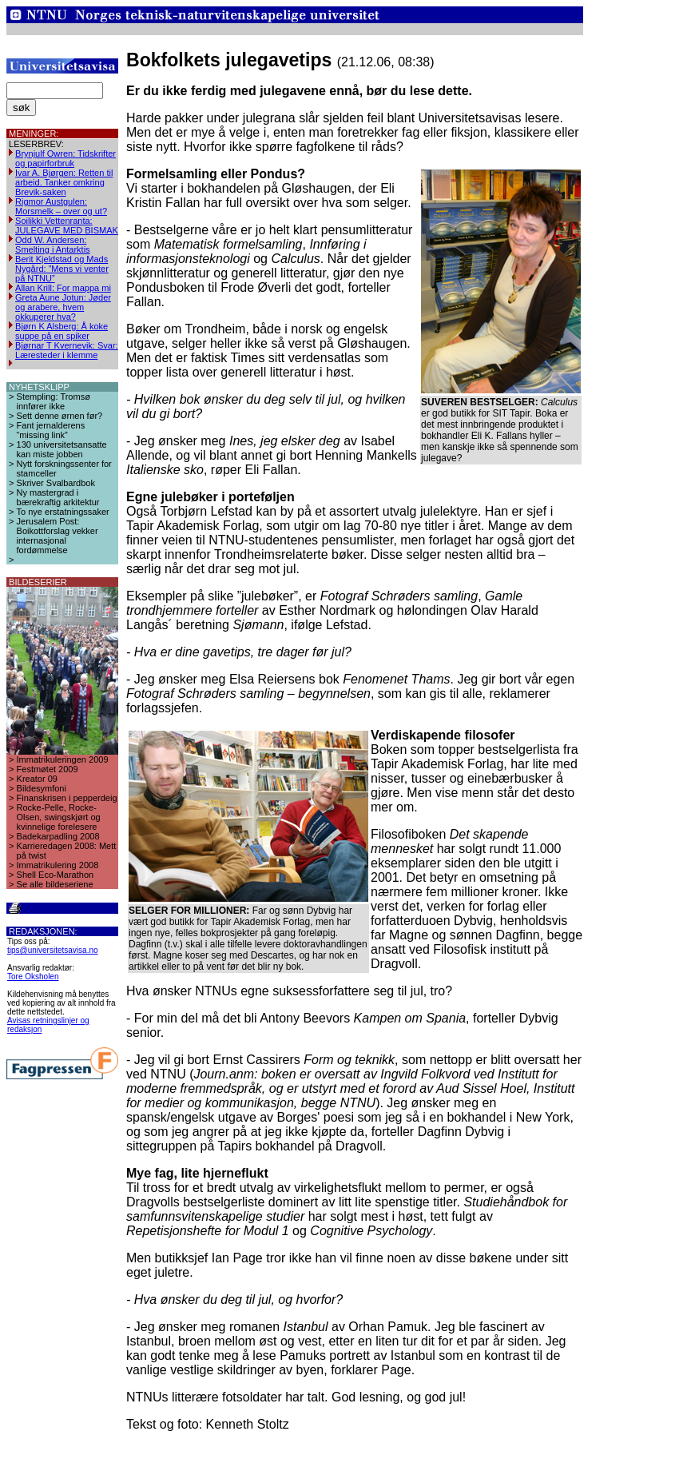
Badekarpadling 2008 (58, 836)
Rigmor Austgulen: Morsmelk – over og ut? (61, 206)
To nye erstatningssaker (63, 511)
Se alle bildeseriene (55, 884)
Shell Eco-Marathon (55, 874)
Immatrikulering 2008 (58, 865)
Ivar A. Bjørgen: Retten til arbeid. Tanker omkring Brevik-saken (64, 182)
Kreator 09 (37, 778)
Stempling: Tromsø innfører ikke (53, 401)
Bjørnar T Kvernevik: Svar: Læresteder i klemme (66, 350)
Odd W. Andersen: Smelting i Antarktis (52, 244)
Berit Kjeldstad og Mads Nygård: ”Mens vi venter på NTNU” (62, 268)
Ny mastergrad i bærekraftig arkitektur (58, 497)
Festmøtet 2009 (47, 769)
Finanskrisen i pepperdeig (67, 798)
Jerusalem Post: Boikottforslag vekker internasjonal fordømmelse (57, 535)
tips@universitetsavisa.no (52, 950)
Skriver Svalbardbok (56, 483)
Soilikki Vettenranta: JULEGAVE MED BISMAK (66, 225)
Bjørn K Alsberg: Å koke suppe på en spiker (61, 331)
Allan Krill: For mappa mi (63, 288)
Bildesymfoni (41, 788)
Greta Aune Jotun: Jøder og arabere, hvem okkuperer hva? (63, 307)
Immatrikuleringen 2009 (63, 759)
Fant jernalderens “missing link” (51, 430)
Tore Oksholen (32, 976)
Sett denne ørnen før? (60, 416)
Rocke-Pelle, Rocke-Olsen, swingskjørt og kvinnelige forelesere (59, 817)
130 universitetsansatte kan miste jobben (62, 449)
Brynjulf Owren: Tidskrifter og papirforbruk (65, 158)
